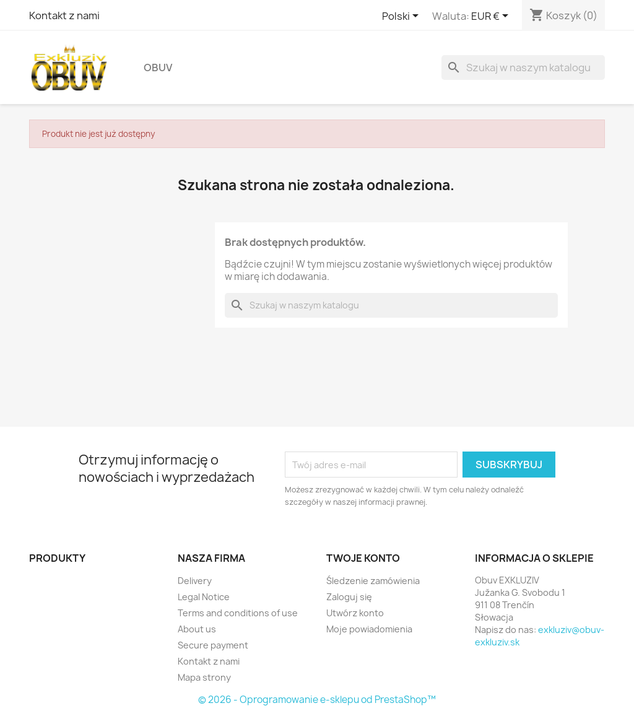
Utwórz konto (355, 613)
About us (197, 629)
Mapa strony (204, 677)
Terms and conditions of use (238, 613)
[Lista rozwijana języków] (402, 16)
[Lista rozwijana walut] (492, 16)
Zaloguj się (349, 597)
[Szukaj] (523, 67)
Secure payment (213, 645)
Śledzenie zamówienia (373, 581)
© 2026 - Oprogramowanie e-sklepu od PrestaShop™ (317, 699)
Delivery (195, 581)
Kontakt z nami (64, 15)
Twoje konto (363, 558)
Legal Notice (204, 597)
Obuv (158, 67)
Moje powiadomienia (369, 629)
